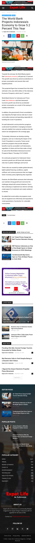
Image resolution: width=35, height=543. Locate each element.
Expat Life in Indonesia (9, 31)
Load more (17, 377)
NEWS (13, 15)
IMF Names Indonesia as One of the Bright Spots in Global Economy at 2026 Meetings (22, 248)
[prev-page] (3, 264)
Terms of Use (7, 535)
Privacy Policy (16, 535)
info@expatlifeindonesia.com (21, 516)
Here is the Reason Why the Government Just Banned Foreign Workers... (22, 436)
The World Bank (11, 215)
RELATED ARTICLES (9, 232)
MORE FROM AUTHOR (23, 232)
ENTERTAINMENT (6, 259)
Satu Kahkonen (10, 100)
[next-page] (6, 264)
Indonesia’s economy (11, 76)
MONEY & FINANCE (12, 12)
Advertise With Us (26, 535)
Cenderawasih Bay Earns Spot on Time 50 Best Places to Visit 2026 (22, 257)
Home (3, 12)
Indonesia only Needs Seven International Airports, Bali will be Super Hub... (22, 446)
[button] (3, 8)
